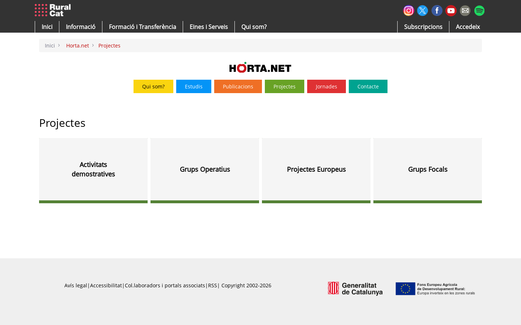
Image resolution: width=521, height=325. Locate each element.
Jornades (326, 86)
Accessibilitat (106, 285)
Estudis (194, 86)
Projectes (285, 86)
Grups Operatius (205, 169)
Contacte (368, 86)
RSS (212, 285)
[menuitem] (142, 27)
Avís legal (75, 285)
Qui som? (153, 86)
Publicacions (238, 86)
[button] (47, 27)
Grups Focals (428, 169)
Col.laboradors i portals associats (165, 285)
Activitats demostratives (93, 169)
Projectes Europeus (316, 169)
